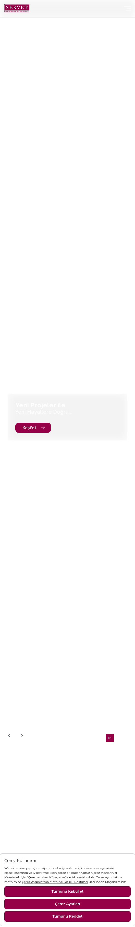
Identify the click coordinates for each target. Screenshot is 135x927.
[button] (110, 738)
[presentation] (9, 735)
